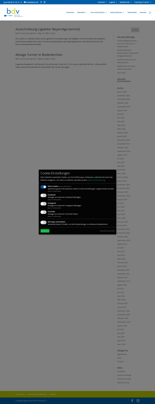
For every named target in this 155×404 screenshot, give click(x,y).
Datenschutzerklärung (96, 180)
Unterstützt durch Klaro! (107, 231)
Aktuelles (81, 13)
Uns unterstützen (97, 13)
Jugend (112, 2)
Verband (101, 2)
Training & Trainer (141, 2)
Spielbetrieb (124, 2)
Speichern (45, 231)
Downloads (132, 13)
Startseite (70, 13)
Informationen (116, 13)
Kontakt (143, 13)
